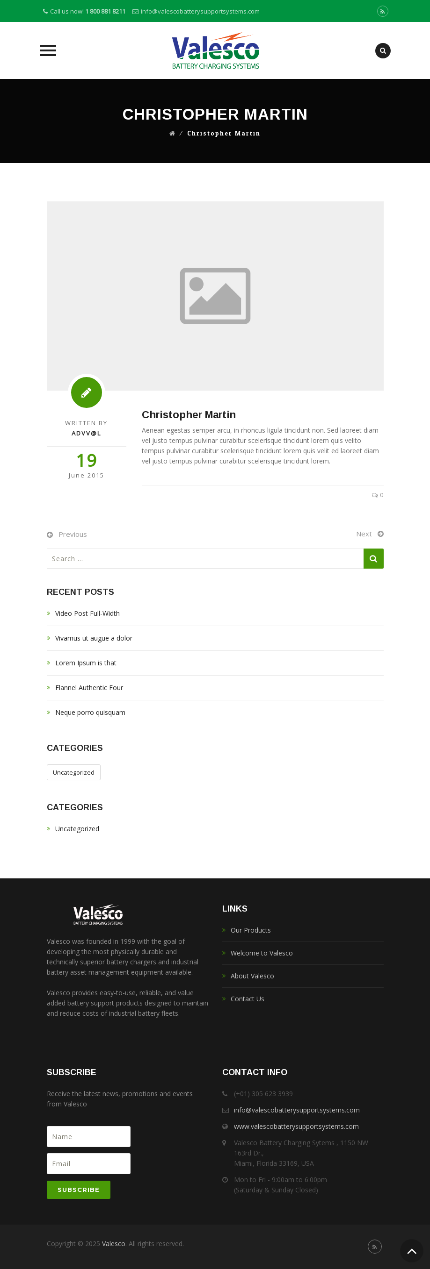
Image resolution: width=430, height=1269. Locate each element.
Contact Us (247, 998)
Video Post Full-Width (87, 613)
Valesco (113, 1243)
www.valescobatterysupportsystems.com (296, 1126)
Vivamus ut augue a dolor (93, 638)
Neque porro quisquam (90, 712)
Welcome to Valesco (262, 952)
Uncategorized (77, 828)
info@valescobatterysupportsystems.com (200, 11)
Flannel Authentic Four (89, 687)
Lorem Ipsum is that (86, 662)
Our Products (251, 930)
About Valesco (252, 975)
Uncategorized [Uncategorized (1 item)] (74, 772)
